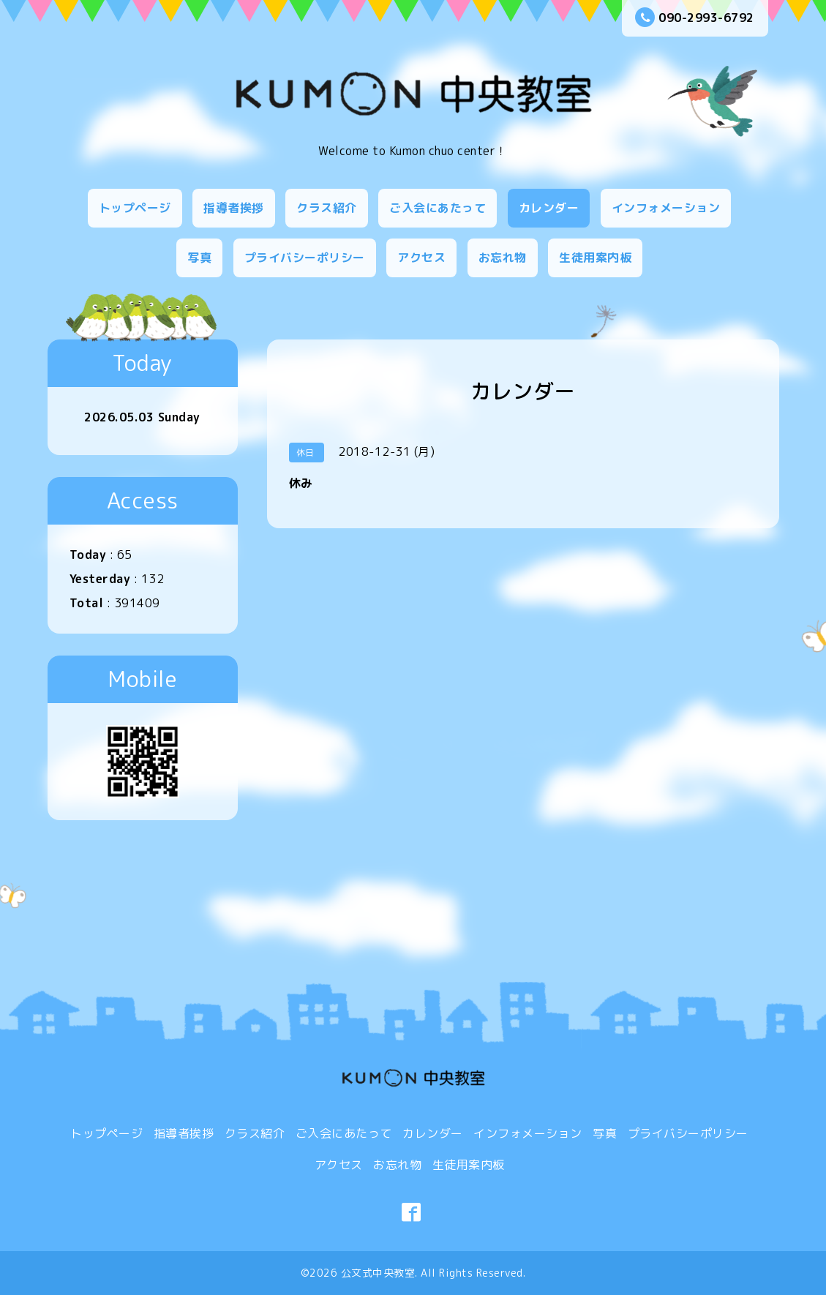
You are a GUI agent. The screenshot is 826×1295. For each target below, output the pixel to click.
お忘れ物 (502, 257)
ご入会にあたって (437, 208)
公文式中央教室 (378, 1273)
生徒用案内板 (595, 257)
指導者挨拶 (233, 208)
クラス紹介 (326, 208)
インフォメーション (666, 208)
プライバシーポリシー (304, 257)
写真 (199, 257)
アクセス (421, 257)
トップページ (135, 208)
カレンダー (549, 208)
